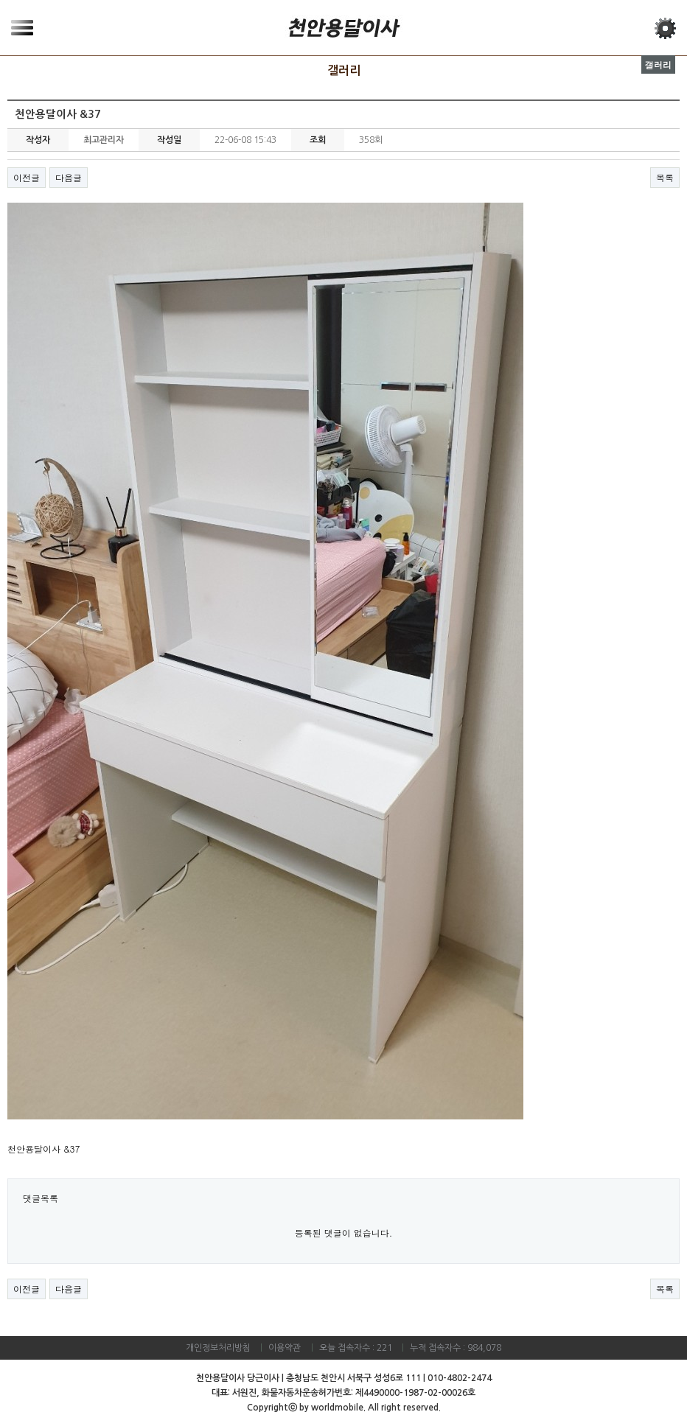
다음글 (68, 177)
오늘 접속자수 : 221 (355, 1347)
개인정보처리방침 (218, 1347)
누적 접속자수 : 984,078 (455, 1347)
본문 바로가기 (0, 0)
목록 (665, 177)
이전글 (26, 177)
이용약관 (284, 1347)
